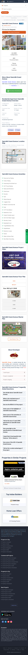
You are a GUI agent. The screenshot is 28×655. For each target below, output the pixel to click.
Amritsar (12, 530)
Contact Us (16, 648)
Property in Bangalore (6, 579)
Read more (14, 605)
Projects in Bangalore (6, 547)
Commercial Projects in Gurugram (9, 558)
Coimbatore (22, 530)
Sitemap (13, 649)
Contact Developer (14, 32)
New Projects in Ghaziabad (8, 599)
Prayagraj (7, 533)
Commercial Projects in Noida (8, 560)
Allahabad (6, 530)
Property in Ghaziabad (7, 583)
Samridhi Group (7, 25)
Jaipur (2, 531)
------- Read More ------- (14, 85)
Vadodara (14, 534)
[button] (24, 476)
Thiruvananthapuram (5, 534)
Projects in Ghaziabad (6, 551)
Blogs (18, 649)
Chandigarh (11, 536)
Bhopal (16, 530)
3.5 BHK (14, 308)
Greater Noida (9, 16)
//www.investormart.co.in (15, 652)
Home (2, 16)
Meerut (14, 531)
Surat (20, 533)
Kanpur (6, 531)
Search (5, 12)
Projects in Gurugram (6, 542)
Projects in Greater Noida (7, 546)
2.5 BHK (14, 300)
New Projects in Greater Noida (8, 593)
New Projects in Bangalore (7, 595)
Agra (2, 530)
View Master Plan (14, 339)
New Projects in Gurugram (7, 589)
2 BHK (14, 281)
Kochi (10, 531)
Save (17, 130)
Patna (2, 533)
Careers (22, 648)
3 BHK (14, 304)
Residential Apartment (11, 463)
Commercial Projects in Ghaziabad (9, 567)
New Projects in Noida (6, 591)
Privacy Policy (6, 649)
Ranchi (15, 533)
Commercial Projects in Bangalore (9, 563)
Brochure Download (15, 91)
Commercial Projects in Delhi (8, 565)
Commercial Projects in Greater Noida (10, 561)
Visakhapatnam (4, 536)
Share (10, 130)
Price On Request (9, 29)
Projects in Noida (5, 544)
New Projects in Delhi (6, 597)
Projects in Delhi (5, 549)
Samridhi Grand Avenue (9, 82)
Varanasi (19, 534)
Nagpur (19, 531)
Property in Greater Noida (7, 577)
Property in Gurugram (6, 573)
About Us (10, 648)
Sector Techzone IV (17, 16)
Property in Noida (5, 575)
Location (9, 1)
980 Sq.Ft (14, 284)
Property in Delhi (5, 581)
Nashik (23, 531)
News (23, 649)
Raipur (11, 533)
